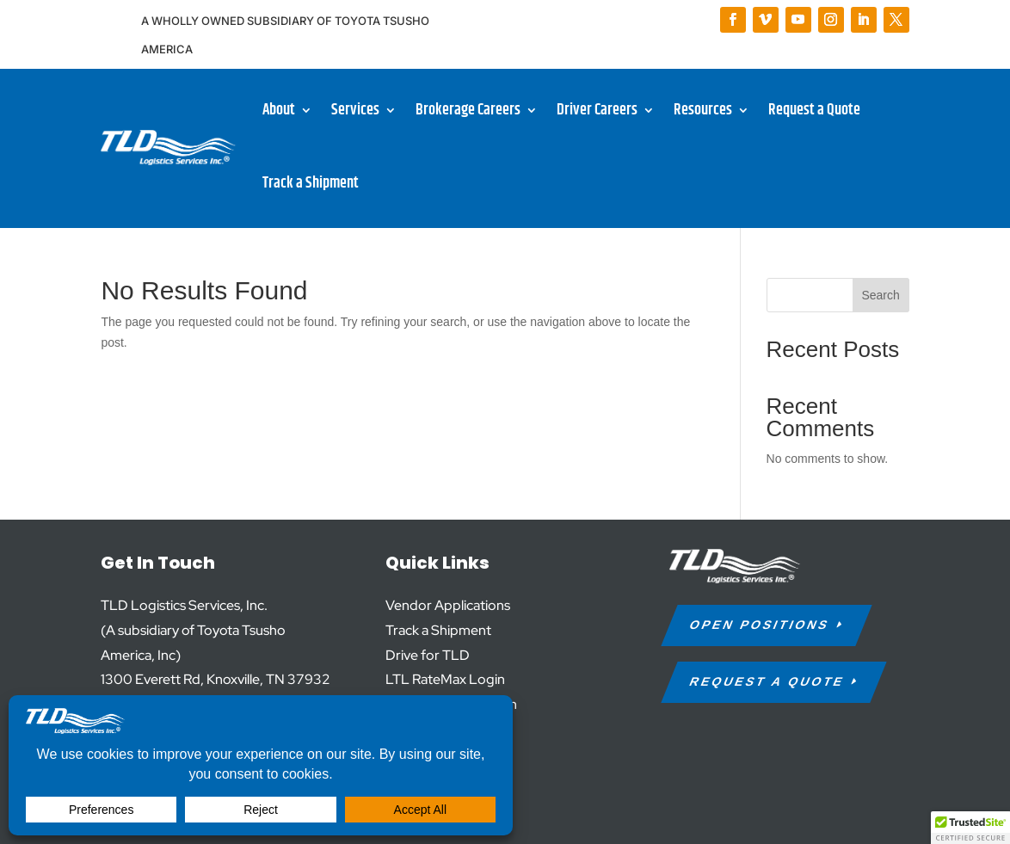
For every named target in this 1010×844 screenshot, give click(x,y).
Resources (703, 110)
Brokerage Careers (468, 110)
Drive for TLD (427, 655)
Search (880, 295)
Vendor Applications (447, 605)
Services (355, 110)
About (278, 110)
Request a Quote (814, 110)
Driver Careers (597, 110)
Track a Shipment (310, 183)
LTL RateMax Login (445, 679)
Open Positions (759, 624)
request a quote (767, 681)
